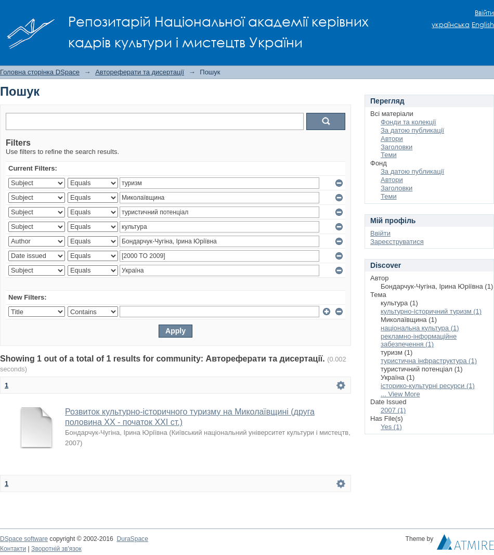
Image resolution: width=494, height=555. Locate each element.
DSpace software (24, 539)
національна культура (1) (420, 328)
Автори (392, 139)
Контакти (13, 548)
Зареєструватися (397, 242)
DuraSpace (132, 539)
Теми (389, 155)
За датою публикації (412, 130)
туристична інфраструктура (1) (429, 361)
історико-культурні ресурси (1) (428, 386)
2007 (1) (393, 410)
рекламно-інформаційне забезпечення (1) (419, 340)
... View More (400, 394)
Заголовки (396, 147)
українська (451, 24)
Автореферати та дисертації (139, 72)
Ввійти (484, 12)
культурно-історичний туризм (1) (431, 311)
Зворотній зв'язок (56, 548)
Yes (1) (391, 427)
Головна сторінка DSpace (40, 72)
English (483, 24)
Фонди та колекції (408, 122)
